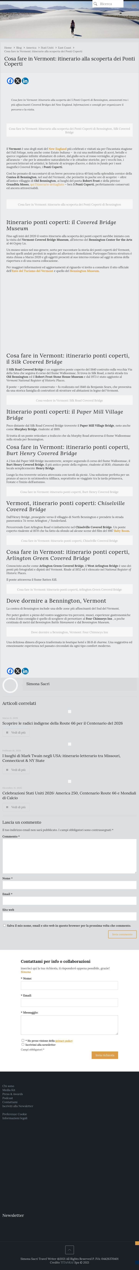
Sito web (8, 910)
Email (7, 894)
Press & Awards (12, 1094)
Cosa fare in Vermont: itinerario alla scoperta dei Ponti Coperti (43, 51)
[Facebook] (10, 81)
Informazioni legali (14, 1118)
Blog (19, 47)
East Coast (64, 47)
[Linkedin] (25, 81)
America (31, 47)
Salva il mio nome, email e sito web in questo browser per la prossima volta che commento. (69, 925)
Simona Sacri (38, 683)
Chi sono (8, 1086)
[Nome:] (69, 985)
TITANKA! (66, 1262)
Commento (11, 836)
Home (8, 47)
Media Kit (8, 1090)
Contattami (10, 1102)
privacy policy (64, 1040)
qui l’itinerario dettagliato (47, 184)
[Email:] (69, 1002)
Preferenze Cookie (14, 1114)
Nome (7, 878)
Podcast (7, 1098)
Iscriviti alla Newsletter (17, 1106)
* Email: (26, 995)
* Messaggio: (29, 1012)
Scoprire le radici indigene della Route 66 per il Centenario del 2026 (62, 723)
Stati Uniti (47, 47)
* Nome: (26, 978)
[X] (17, 81)
